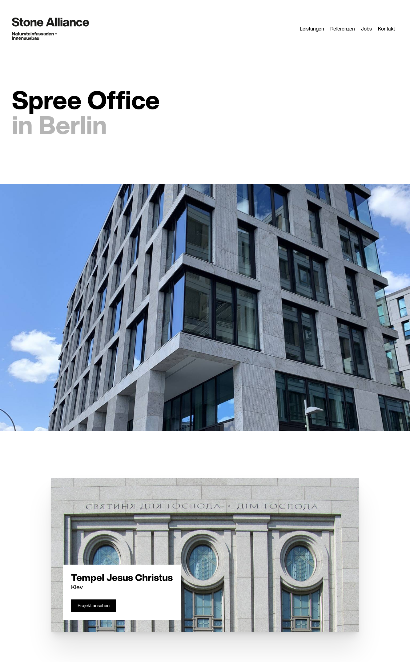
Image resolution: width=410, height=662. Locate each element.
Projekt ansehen (94, 605)
